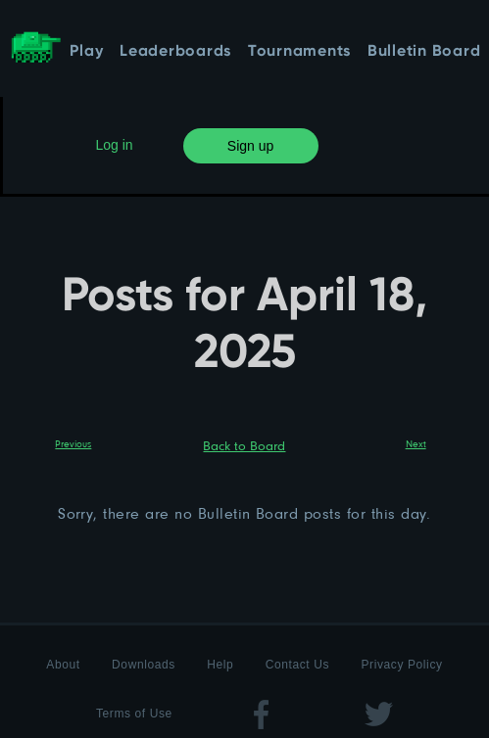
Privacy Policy (402, 664)
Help (220, 664)
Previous (73, 443)
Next (416, 443)
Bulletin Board (424, 52)
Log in (114, 145)
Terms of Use (134, 713)
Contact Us (297, 664)
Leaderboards (175, 52)
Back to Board (244, 445)
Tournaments (299, 52)
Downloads (143, 664)
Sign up (250, 146)
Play (86, 52)
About (62, 664)
